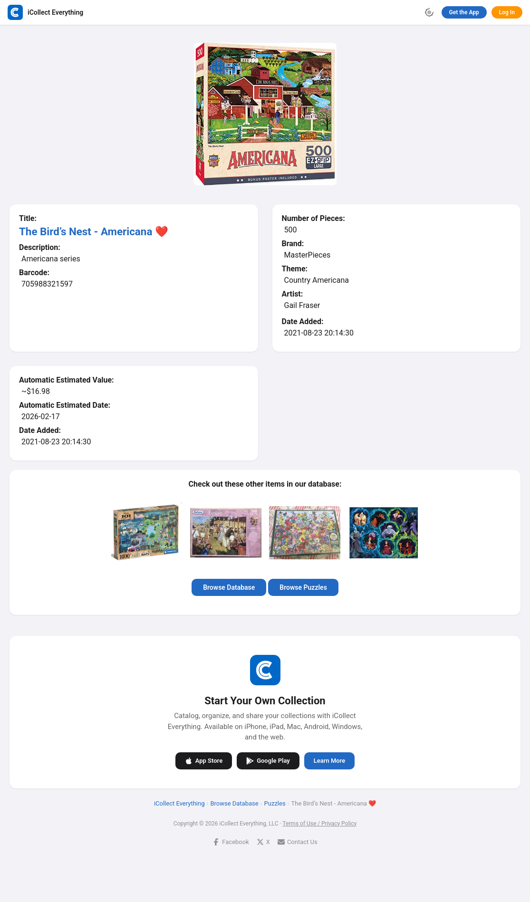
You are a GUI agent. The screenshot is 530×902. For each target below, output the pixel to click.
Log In (507, 12)
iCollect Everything (179, 803)
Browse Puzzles (303, 587)
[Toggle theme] (429, 12)
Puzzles (275, 803)
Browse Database (229, 587)
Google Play (268, 761)
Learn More (329, 760)
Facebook (230, 841)
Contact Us (298, 841)
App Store (203, 761)
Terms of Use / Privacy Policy (319, 823)
